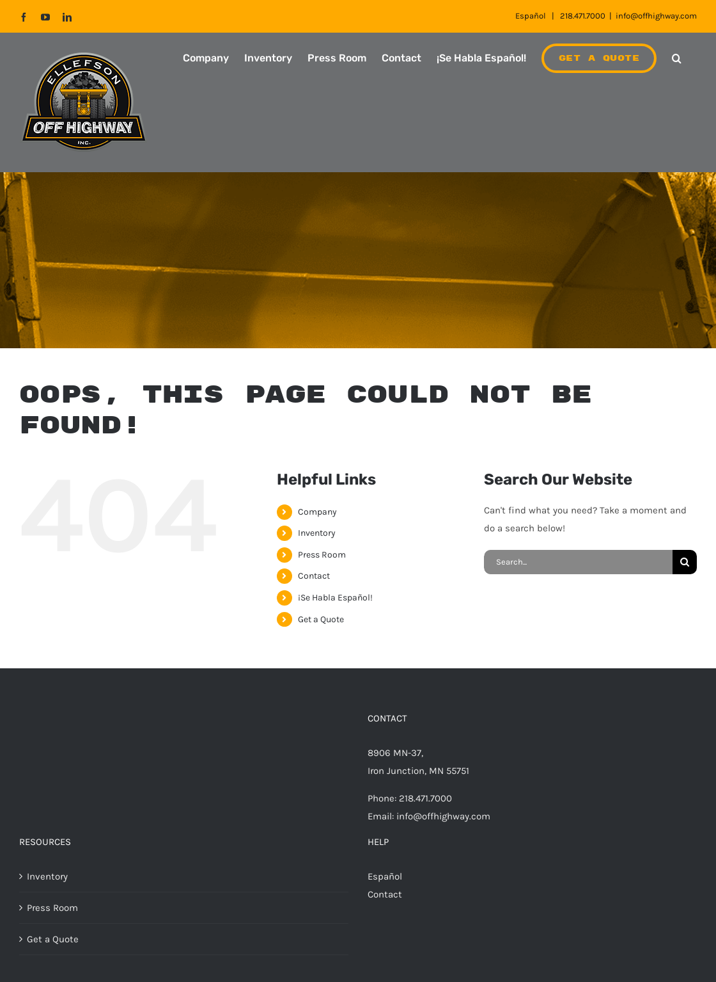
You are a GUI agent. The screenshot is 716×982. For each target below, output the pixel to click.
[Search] (685, 562)
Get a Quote (321, 619)
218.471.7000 (582, 15)
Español (530, 15)
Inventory (317, 532)
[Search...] (578, 562)
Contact (314, 575)
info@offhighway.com (656, 15)
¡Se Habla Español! (335, 597)
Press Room (322, 554)
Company (317, 511)
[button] (676, 58)
